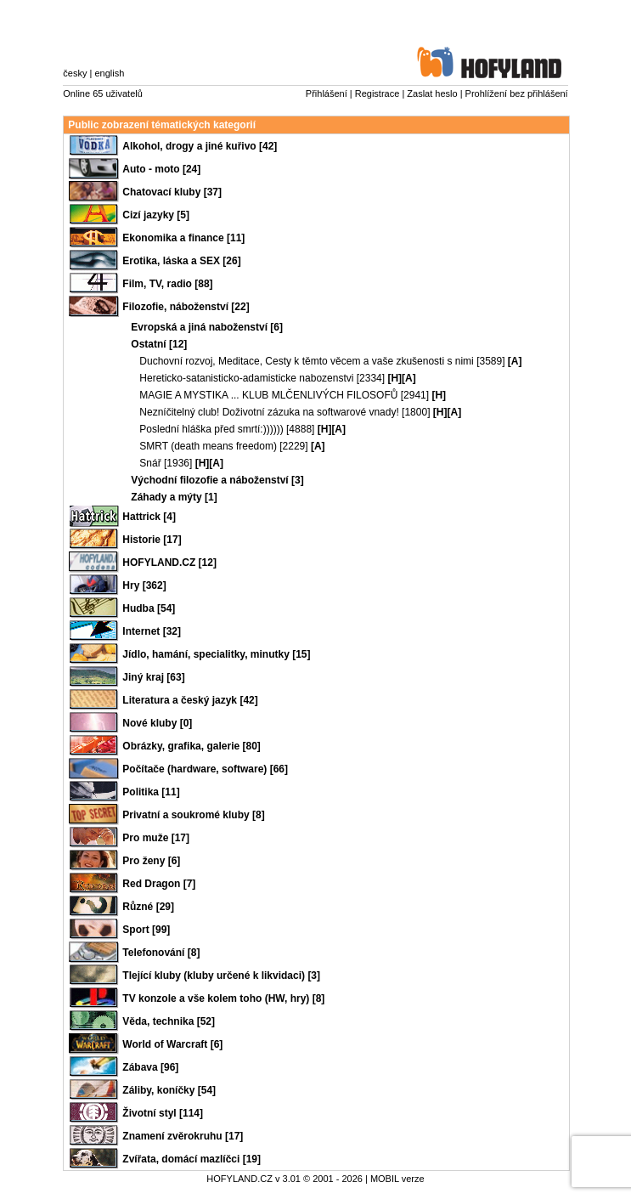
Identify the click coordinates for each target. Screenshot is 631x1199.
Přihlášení (326, 93)
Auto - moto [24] (161, 169)
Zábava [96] (150, 1067)
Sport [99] (146, 930)
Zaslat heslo (432, 93)
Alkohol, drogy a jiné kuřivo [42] (199, 146)
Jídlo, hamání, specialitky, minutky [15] (216, 654)
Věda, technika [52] (168, 1021)
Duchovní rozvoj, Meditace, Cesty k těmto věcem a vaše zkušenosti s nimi (306, 361)
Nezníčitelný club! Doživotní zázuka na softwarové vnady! (268, 412)
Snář (150, 463)
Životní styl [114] (162, 1113)
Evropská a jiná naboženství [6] (207, 327)
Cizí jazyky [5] (155, 215)
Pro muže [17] (155, 838)
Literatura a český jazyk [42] (189, 700)
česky (75, 73)
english (109, 73)
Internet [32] (151, 631)
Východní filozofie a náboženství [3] (217, 480)
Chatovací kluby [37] (172, 192)
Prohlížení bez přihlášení (516, 93)
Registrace (377, 93)
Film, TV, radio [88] (167, 284)
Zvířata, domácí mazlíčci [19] (191, 1159)
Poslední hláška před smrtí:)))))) (211, 429)
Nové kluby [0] (157, 723)
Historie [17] (151, 540)
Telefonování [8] (161, 953)
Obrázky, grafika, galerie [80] (191, 746)
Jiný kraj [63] (153, 677)
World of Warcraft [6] (172, 1044)
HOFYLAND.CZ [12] (169, 562)
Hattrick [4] (149, 517)
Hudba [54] (148, 608)
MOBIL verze (397, 1179)
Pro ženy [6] (151, 861)
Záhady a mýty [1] (174, 497)
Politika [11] (150, 792)
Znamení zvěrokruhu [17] (182, 1136)
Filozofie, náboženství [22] (185, 307)
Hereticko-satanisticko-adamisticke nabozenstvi (246, 378)
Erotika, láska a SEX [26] (181, 261)
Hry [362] (144, 585)
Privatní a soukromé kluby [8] (193, 815)
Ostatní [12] (159, 344)
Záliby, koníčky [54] (169, 1090)
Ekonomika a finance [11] (183, 238)
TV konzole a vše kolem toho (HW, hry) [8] (223, 998)
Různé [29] (148, 907)
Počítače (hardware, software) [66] (205, 769)
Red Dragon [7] (158, 884)
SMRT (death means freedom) (208, 446)
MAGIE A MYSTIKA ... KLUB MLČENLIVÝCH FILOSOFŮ (268, 395)
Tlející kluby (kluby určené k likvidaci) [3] (221, 975)
